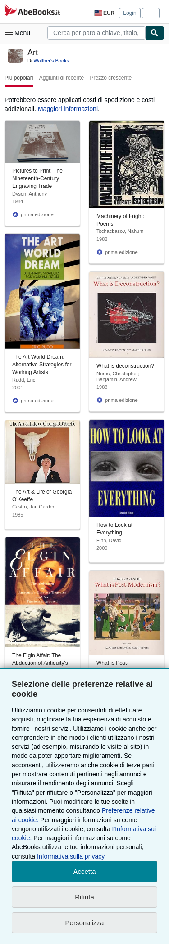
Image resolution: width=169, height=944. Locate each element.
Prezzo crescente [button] (111, 78)
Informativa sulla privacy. (71, 856)
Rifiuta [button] (84, 897)
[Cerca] (155, 33)
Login (129, 13)
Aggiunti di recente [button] (61, 78)
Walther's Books (51, 60)
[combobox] (96, 33)
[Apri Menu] (19, 33)
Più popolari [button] (19, 78)
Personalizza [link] (84, 922)
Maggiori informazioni (68, 108)
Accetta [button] (84, 871)
